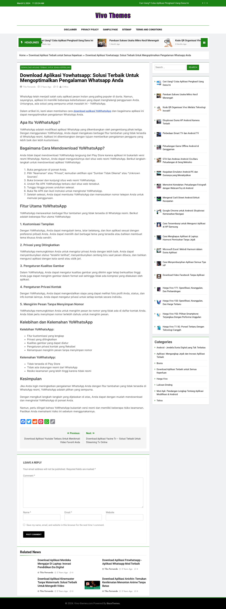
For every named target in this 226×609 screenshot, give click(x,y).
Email (68, 512)
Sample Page (110, 29)
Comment (29, 475)
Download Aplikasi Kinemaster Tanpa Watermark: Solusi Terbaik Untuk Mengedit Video (57, 582)
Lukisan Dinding (164, 385)
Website (110, 512)
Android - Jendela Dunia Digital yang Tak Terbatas (181, 347)
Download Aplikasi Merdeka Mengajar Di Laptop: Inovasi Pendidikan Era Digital (54, 564)
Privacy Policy (90, 29)
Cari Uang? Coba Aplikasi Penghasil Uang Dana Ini (164, 3)
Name (27, 512)
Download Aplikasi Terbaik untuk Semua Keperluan (44, 67)
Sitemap (126, 29)
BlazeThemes (113, 603)
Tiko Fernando (29, 86)
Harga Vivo (162, 378)
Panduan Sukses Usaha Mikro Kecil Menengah (139, 40)
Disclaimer (70, 29)
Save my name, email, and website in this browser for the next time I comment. (65, 525)
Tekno (160, 400)
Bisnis (160, 363)
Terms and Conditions (149, 29)
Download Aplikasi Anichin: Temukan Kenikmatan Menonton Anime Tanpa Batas (124, 582)
